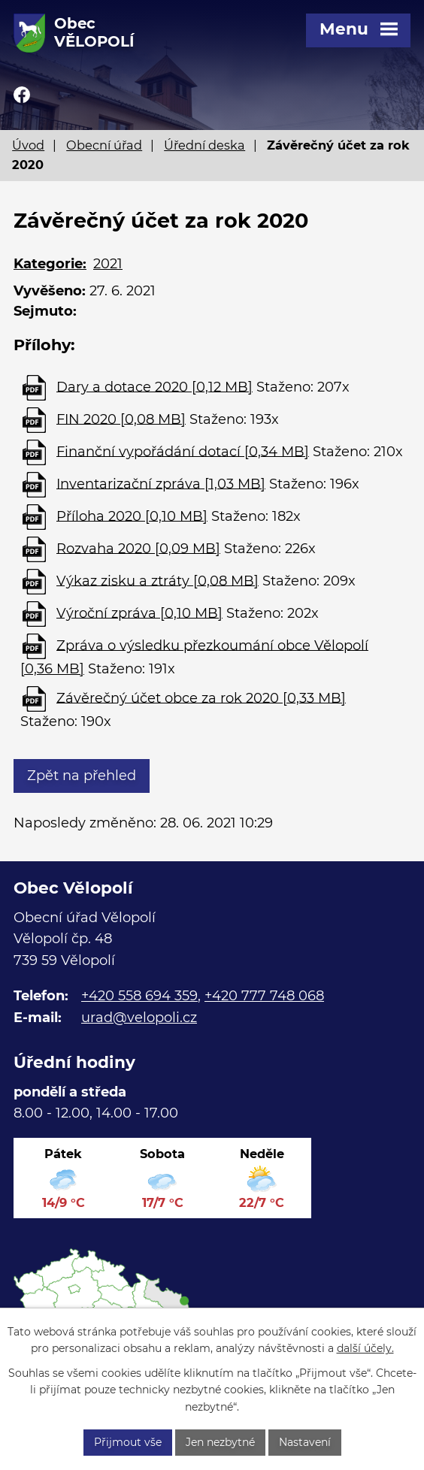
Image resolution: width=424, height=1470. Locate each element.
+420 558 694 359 (139, 996)
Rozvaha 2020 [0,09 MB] (138, 548)
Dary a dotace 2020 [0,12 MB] (154, 386)
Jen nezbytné (220, 1442)
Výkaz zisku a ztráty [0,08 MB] (157, 580)
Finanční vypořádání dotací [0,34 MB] (182, 451)
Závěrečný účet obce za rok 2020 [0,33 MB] (201, 697)
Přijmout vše (128, 1442)
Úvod (28, 145)
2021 (108, 264)
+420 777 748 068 (264, 996)
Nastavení (305, 1442)
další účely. (365, 1348)
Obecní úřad (104, 145)
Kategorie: (50, 264)
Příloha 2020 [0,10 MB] (131, 515)
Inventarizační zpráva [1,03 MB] (160, 483)
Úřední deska (204, 145)
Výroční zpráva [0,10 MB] (139, 612)
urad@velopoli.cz (139, 1017)
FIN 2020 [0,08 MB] (121, 418)
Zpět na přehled (81, 775)
